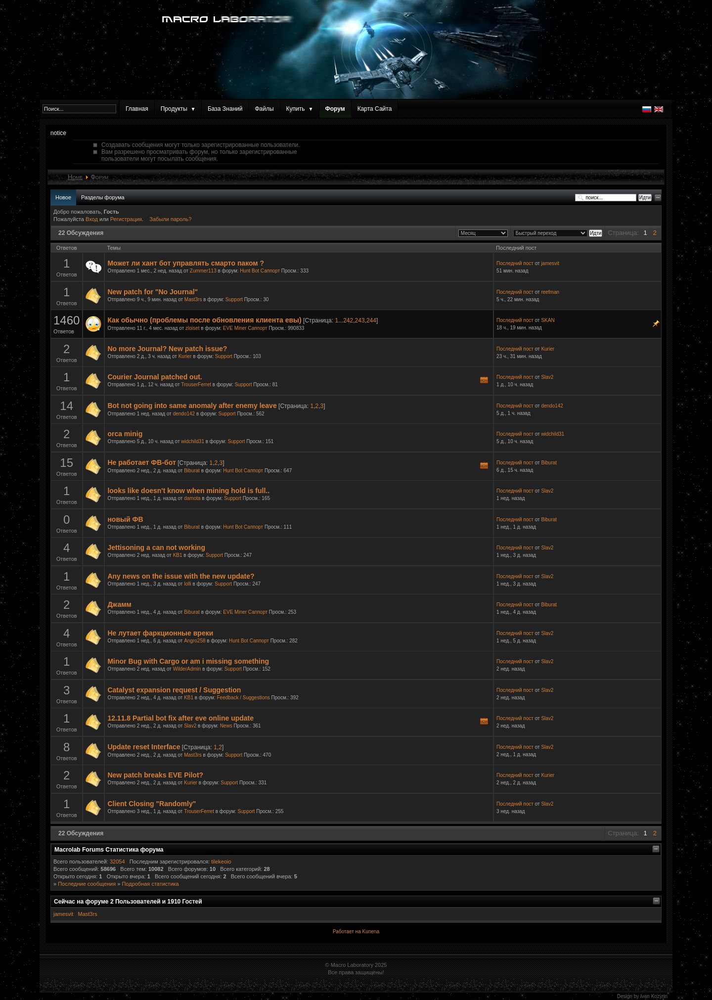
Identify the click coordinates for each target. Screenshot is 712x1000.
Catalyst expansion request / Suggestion (174, 690)
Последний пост (515, 263)
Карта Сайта (374, 108)
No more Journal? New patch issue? (167, 349)
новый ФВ (125, 519)
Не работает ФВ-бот (141, 462)
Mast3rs (193, 299)
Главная (137, 108)
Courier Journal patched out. (154, 377)
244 (371, 320)
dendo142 (184, 413)
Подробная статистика (150, 884)
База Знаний (225, 108)
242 (348, 320)
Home (75, 177)
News (226, 725)
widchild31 (192, 441)
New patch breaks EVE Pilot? (155, 775)
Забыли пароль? (170, 219)
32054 (117, 861)
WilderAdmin (187, 669)
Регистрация (126, 219)
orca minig (124, 434)
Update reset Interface (143, 747)
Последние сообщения (87, 884)
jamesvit (550, 263)
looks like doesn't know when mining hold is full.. (188, 491)
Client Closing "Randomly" (151, 804)
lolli (187, 584)
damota (192, 498)
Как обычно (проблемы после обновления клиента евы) (204, 320)
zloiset (192, 328)
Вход (92, 219)
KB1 (177, 555)
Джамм (119, 604)
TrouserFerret (196, 384)
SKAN (547, 320)
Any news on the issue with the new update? (180, 576)
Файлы (264, 108)
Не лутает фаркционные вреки (160, 633)
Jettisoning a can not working (156, 547)
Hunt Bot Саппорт (260, 270)
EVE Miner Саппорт (245, 328)
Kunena (370, 931)
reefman (550, 292)
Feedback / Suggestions (243, 697)
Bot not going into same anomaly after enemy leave (191, 405)
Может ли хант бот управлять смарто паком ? (185, 263)
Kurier (185, 356)
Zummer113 (203, 270)
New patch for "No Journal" (152, 292)
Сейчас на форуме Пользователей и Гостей (128, 901)
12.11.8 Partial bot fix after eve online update (180, 718)
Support (234, 299)
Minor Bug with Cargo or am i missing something (188, 661)
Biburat (192, 470)
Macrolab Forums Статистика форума (109, 849)
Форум (335, 108)
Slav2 (547, 377)
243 (360, 320)
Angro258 (194, 640)
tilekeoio (221, 861)
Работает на (347, 931)
